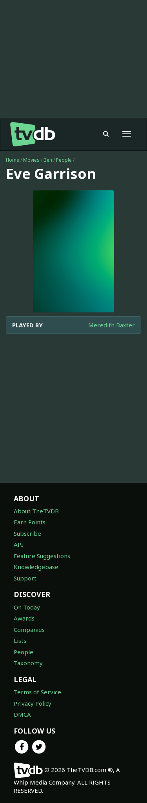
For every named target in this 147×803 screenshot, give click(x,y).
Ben (48, 160)
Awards (24, 618)
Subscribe (27, 533)
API (18, 544)
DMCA (22, 714)
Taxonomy (28, 663)
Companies (29, 629)
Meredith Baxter (111, 325)
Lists (20, 640)
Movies (31, 160)
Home (12, 160)
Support (25, 578)
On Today (27, 607)
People (64, 160)
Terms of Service (37, 692)
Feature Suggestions (42, 556)
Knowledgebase (36, 567)
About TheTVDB (36, 511)
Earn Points (29, 522)
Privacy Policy (32, 703)
